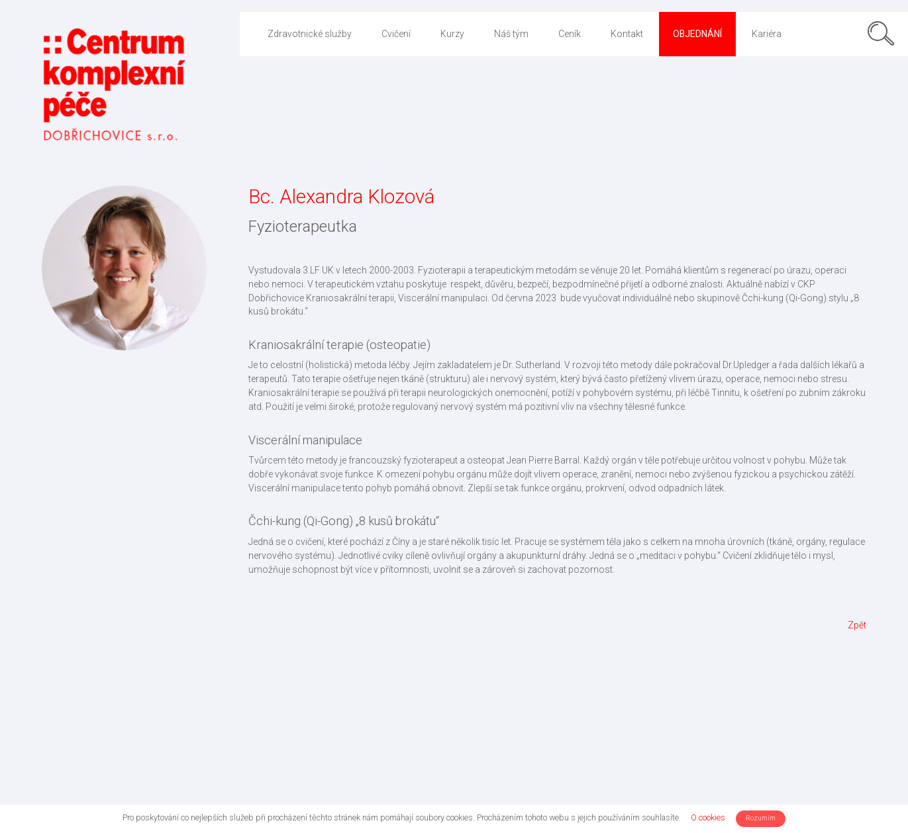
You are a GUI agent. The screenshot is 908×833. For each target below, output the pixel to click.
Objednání (697, 33)
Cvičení (396, 33)
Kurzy (452, 33)
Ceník (569, 33)
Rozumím (761, 818)
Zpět (857, 625)
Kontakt (627, 33)
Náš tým (511, 33)
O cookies (708, 817)
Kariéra (767, 33)
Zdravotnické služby (310, 33)
